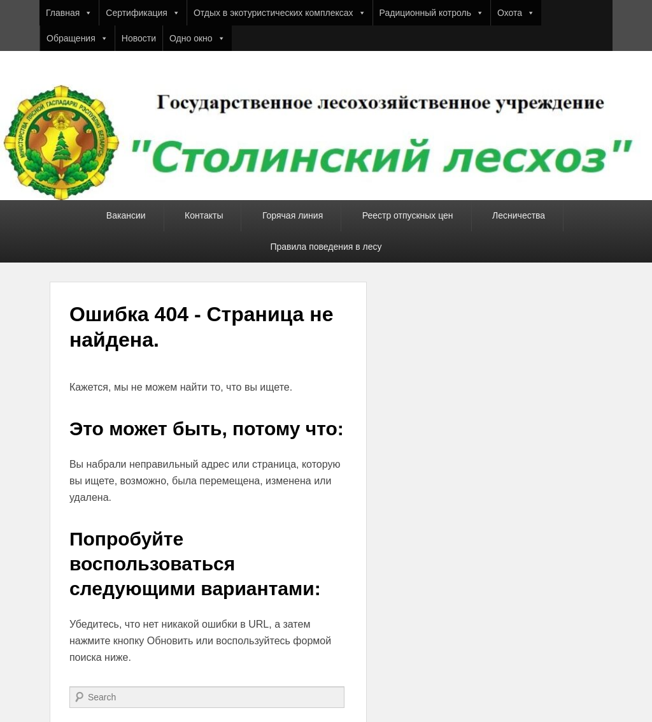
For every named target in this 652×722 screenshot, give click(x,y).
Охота (516, 12)
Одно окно (197, 38)
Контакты (204, 215)
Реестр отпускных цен (407, 215)
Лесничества (518, 215)
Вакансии (126, 215)
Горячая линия (292, 215)
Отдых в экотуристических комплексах (280, 12)
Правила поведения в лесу (325, 247)
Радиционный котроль (431, 12)
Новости (139, 38)
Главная (69, 12)
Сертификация (143, 12)
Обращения (77, 38)
